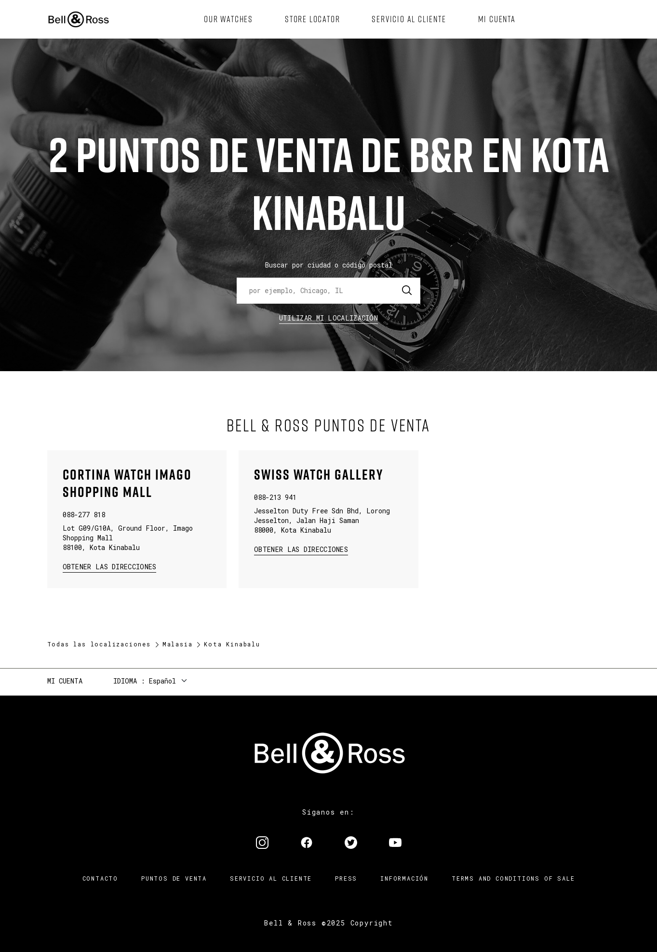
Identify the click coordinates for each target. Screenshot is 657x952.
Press (346, 878)
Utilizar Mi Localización (328, 317)
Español (162, 680)
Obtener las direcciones (109, 566)
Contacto (100, 878)
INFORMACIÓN (404, 878)
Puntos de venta (174, 878)
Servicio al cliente (271, 878)
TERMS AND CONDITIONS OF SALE (513, 878)
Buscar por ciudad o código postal (328, 264)
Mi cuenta (64, 680)
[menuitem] (228, 19)
